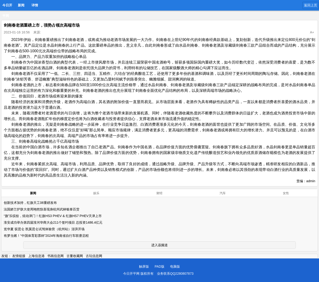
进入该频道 (159, 245)
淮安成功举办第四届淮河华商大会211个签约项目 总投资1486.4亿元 (53, 222)
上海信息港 (36, 256)
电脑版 (175, 266)
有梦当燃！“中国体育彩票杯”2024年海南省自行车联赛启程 (46, 236)
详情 (34, 5)
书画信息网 (55, 256)
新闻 (21, 5)
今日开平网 (7, 6)
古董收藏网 (74, 256)
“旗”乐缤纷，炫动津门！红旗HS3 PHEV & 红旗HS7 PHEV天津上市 (53, 216)
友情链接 (18, 256)
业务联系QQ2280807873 (175, 273)
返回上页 (310, 5)
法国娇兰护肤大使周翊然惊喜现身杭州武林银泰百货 (41, 209)
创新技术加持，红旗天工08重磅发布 (30, 203)
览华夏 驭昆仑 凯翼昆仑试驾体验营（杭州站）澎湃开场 (44, 229)
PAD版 (159, 266)
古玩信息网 (94, 256)
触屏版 (144, 266)
